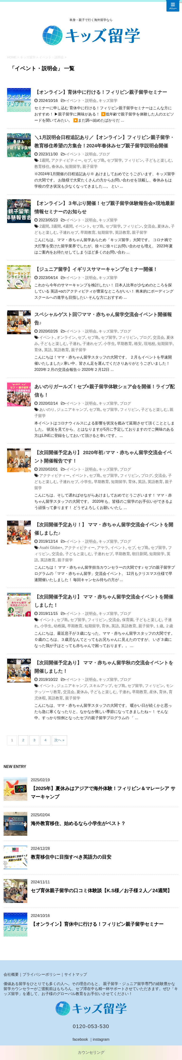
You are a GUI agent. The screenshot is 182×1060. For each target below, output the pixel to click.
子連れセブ (68, 232)
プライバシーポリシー (41, 974)
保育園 (127, 620)
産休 (153, 692)
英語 (48, 350)
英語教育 (122, 232)
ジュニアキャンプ (72, 410)
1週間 (44, 160)
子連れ (74, 344)
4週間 (68, 226)
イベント (82, 226)
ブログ (104, 154)
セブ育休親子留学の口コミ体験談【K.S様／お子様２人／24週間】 (101, 890)
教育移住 (42, 166)
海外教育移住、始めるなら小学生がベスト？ (78, 823)
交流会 (149, 226)
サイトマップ (75, 974)
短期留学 (72, 166)
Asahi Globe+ (50, 548)
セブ (87, 160)
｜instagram (99, 1039)
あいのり (47, 410)
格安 (138, 344)
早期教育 (88, 232)
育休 (38, 350)
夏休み (163, 226)
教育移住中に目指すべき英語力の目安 (71, 857)
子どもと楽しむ (158, 160)
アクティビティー (66, 160)
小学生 (109, 344)
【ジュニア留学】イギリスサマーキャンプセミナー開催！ (96, 269)
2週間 (44, 226)
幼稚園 (59, 626)
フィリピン (133, 160)
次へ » (59, 740)
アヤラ (102, 548)
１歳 (159, 626)
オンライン (66, 337)
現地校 (149, 344)
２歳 (169, 626)
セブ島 (99, 160)
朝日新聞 (139, 554)
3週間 (56, 226)
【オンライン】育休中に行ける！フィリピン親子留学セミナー (100, 92)
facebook (80, 1039)
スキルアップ (100, 686)
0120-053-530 (91, 1026)
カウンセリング (91, 1052)
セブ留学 (114, 160)
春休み (57, 166)
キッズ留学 (108, 101)
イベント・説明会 (81, 101)
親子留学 (90, 166)
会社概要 (11, 974)
